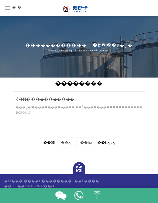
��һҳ (86, 143)
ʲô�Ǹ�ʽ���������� (45, 99)
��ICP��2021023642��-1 (29, 186)
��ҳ (66, 143)
